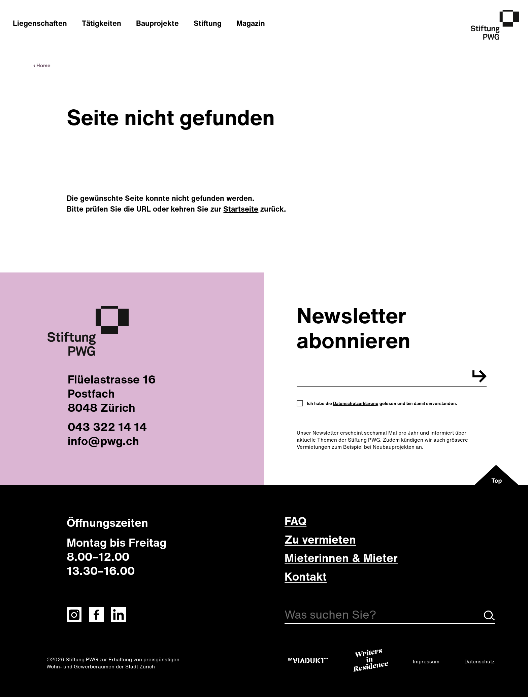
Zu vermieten (320, 539)
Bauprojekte (157, 23)
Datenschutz (479, 661)
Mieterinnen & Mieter (341, 557)
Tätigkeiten (101, 23)
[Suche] (390, 616)
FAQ (295, 520)
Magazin (250, 23)
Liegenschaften (40, 23)
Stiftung (208, 23)
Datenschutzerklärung (355, 403)
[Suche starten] (489, 618)
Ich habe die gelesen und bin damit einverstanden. (382, 404)
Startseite (240, 209)
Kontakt (306, 576)
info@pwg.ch (103, 440)
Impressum (426, 661)
